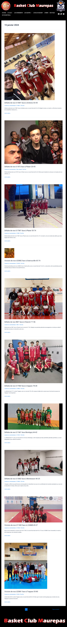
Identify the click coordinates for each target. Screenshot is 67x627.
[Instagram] (63, 14)
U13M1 (18, 105)
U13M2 (18, 481)
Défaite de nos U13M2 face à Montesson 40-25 (22, 478)
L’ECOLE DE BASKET (38, 12)
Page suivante (56, 608)
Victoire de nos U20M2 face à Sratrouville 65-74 (22, 260)
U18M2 (18, 388)
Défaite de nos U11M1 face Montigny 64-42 (20, 432)
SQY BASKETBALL (6, 15)
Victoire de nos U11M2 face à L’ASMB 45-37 (21, 525)
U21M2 (18, 263)
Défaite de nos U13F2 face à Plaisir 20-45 (19, 166)
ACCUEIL (4, 12)
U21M (18, 593)
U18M (18, 233)
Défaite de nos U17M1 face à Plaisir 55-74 (20, 230)
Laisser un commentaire (10, 105)
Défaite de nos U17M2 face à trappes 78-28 (20, 385)
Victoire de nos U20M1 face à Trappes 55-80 (21, 591)
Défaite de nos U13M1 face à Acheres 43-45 (21, 103)
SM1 (18, 324)
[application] (12, 13)
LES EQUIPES (28, 13)
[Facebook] (59, 14)
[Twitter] (61, 14)
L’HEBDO (46, 12)
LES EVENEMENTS (18, 12)
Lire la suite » (7, 113)
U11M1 (18, 434)
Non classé (19, 169)
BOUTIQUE (52, 12)
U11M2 (18, 527)
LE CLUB (10, 13)
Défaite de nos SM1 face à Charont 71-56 (19, 322)
